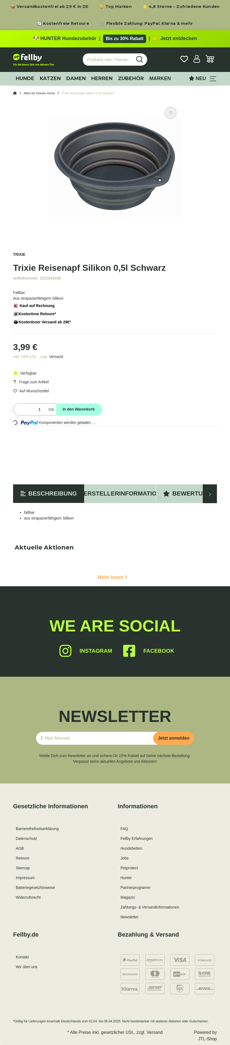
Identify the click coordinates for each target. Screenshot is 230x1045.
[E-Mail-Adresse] (97, 738)
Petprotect (129, 868)
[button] (196, 59)
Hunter (126, 878)
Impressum (25, 878)
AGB (20, 848)
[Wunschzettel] (184, 59)
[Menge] (29, 409)
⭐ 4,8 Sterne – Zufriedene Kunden (181, 6)
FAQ (124, 829)
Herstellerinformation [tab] (120, 493)
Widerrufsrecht (28, 897)
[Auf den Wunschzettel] (171, 113)
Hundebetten (131, 848)
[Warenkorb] (209, 59)
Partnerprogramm (135, 887)
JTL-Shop (207, 1039)
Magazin (127, 897)
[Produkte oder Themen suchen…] (107, 59)
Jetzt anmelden (173, 738)
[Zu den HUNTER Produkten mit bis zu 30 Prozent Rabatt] (115, 38)
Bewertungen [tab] (191, 493)
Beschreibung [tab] (48, 493)
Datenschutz (26, 838)
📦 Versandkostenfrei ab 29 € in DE (49, 6)
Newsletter (129, 917)
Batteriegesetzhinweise (35, 887)
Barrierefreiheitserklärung (37, 829)
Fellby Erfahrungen (136, 838)
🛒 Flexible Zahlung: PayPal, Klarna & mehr (146, 23)
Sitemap (23, 868)
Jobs (124, 858)
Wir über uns (26, 967)
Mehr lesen (113, 577)
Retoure (22, 858)
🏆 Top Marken (115, 6)
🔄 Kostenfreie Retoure (63, 23)
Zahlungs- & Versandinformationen (149, 907)
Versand (56, 356)
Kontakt (22, 957)
